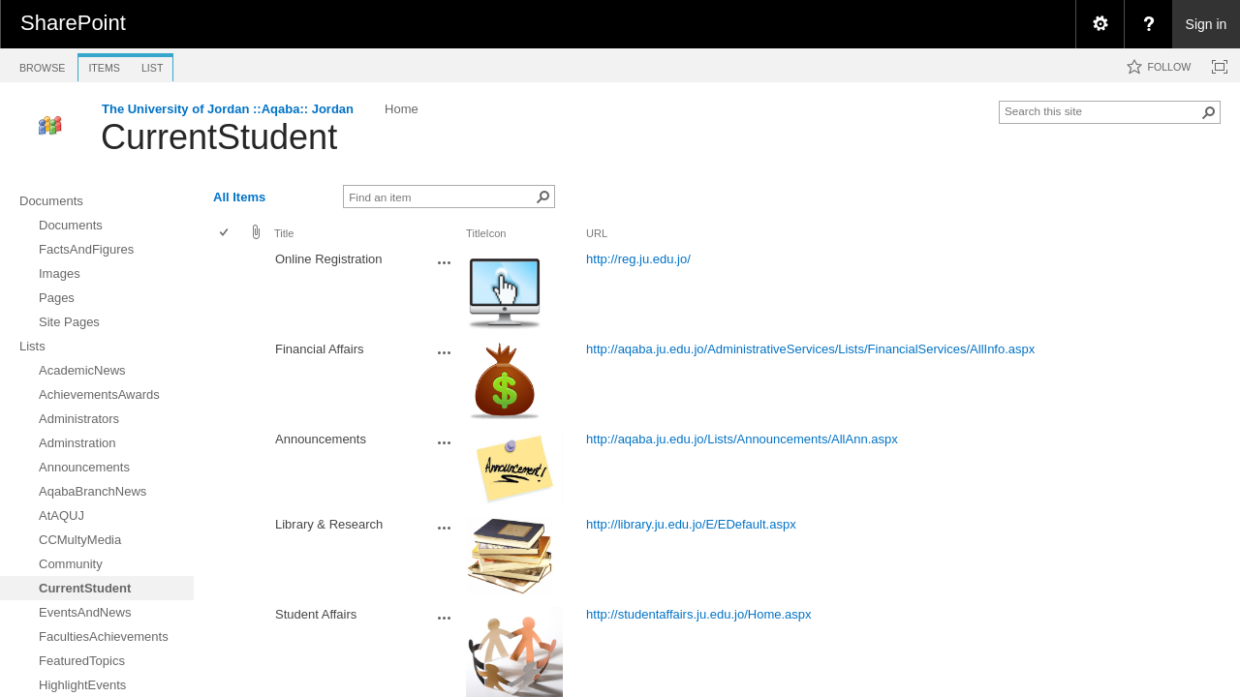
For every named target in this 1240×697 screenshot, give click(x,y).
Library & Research (329, 524)
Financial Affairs (319, 349)
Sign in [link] (1206, 24)
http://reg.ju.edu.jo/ (638, 259)
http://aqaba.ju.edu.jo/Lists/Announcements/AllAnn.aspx (742, 439)
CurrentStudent (219, 137)
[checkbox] (225, 234)
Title (284, 233)
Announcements (320, 439)
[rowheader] (228, 292)
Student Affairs (315, 614)
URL (596, 233)
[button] (1209, 112)
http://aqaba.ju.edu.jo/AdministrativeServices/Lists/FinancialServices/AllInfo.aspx (810, 349)
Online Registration (329, 259)
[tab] (42, 64)
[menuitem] (1099, 24)
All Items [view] (239, 197)
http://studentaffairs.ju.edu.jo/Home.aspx (698, 614)
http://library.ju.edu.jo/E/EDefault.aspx (691, 524)
